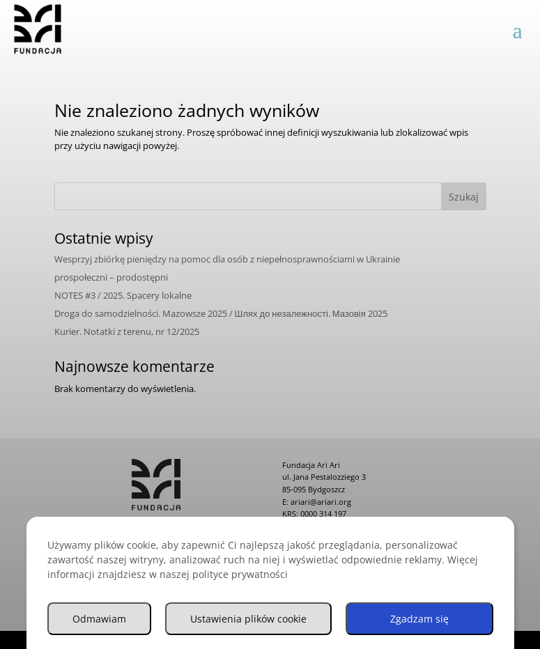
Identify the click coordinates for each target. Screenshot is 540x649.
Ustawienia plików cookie (248, 620)
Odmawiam (99, 620)
